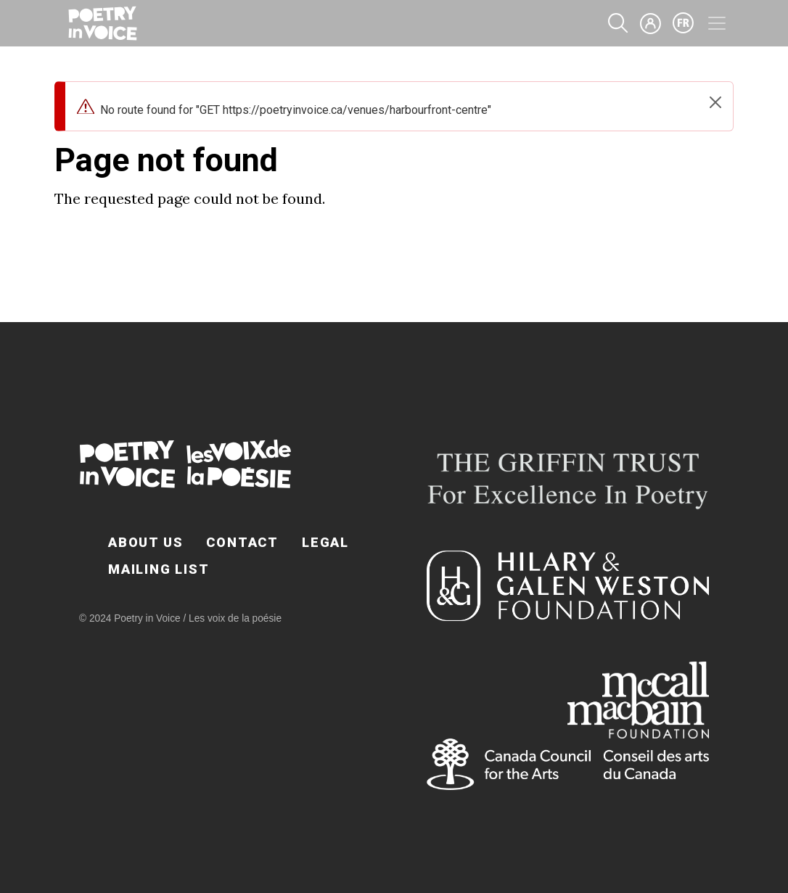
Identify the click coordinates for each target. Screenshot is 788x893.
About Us (145, 542)
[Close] (715, 102)
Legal (325, 542)
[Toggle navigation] (717, 23)
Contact (242, 542)
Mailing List (159, 569)
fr (683, 23)
